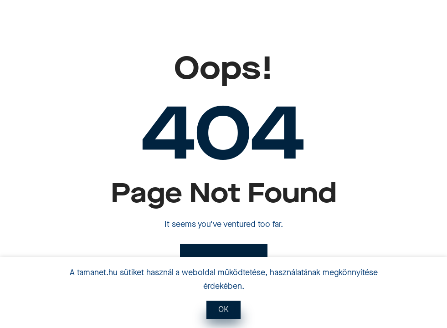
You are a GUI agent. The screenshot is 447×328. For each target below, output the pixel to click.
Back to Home (223, 261)
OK (223, 309)
